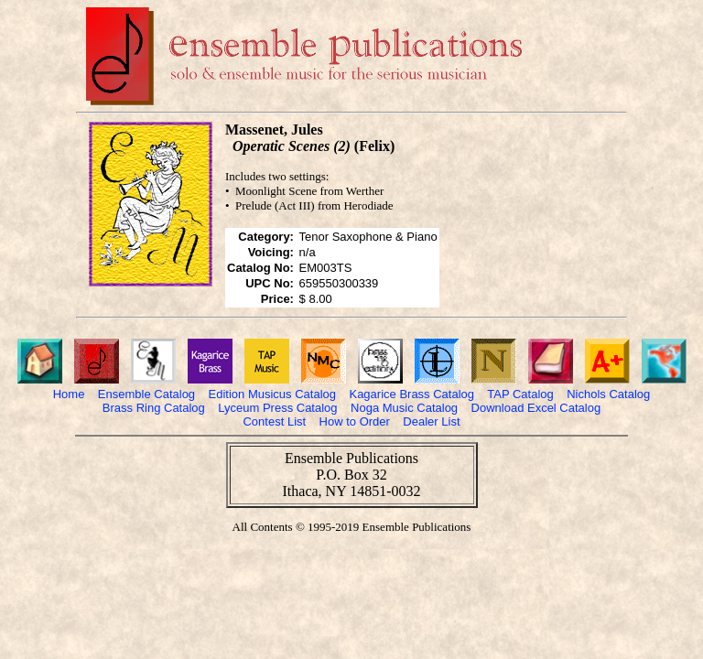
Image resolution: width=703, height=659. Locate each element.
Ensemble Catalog (146, 394)
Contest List (274, 421)
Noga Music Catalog (404, 408)
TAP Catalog (520, 394)
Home (69, 394)
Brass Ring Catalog (154, 408)
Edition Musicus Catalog (272, 394)
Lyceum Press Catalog (277, 408)
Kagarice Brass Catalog (411, 394)
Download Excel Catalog (536, 408)
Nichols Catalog (608, 394)
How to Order (354, 421)
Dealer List (431, 421)
